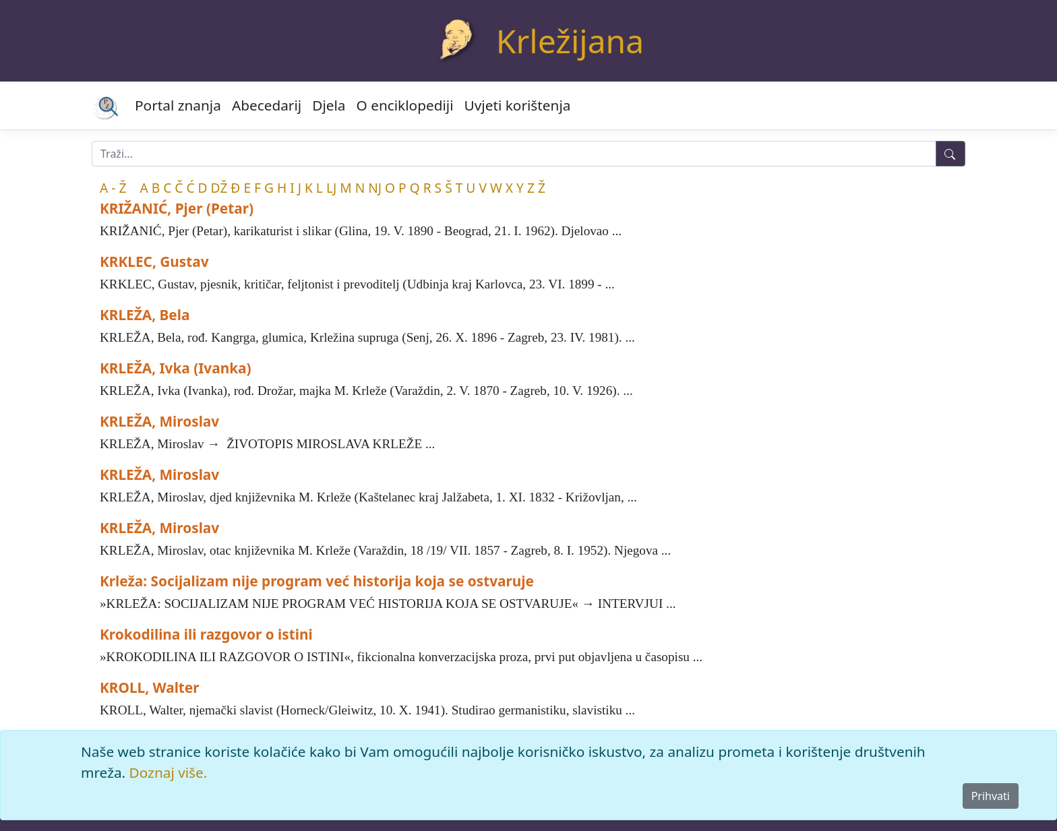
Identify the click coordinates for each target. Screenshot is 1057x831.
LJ (331, 188)
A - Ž (113, 188)
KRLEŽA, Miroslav (159, 421)
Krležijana (570, 41)
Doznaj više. (168, 772)
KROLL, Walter (150, 687)
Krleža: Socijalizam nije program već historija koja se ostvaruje (317, 581)
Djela (328, 105)
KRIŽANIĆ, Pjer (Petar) (176, 208)
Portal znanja (178, 105)
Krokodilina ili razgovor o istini (206, 634)
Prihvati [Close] (990, 796)
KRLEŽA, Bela (144, 314)
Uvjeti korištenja (517, 105)
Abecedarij (266, 105)
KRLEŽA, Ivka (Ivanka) (175, 368)
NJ (375, 188)
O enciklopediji (405, 105)
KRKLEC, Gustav (154, 261)
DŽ (219, 188)
